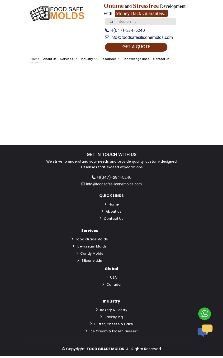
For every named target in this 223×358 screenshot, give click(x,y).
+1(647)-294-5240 (125, 30)
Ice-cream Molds (90, 246)
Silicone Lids (89, 260)
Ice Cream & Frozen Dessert (111, 331)
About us (111, 211)
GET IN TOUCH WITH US (112, 154)
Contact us (161, 59)
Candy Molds (89, 253)
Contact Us (111, 218)
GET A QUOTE (136, 47)
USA (111, 277)
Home (35, 59)
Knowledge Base (136, 59)
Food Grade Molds (89, 239)
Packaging (111, 316)
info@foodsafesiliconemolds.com (139, 37)
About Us (50, 59)
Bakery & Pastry (111, 309)
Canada (111, 284)
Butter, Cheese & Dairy (111, 323)
